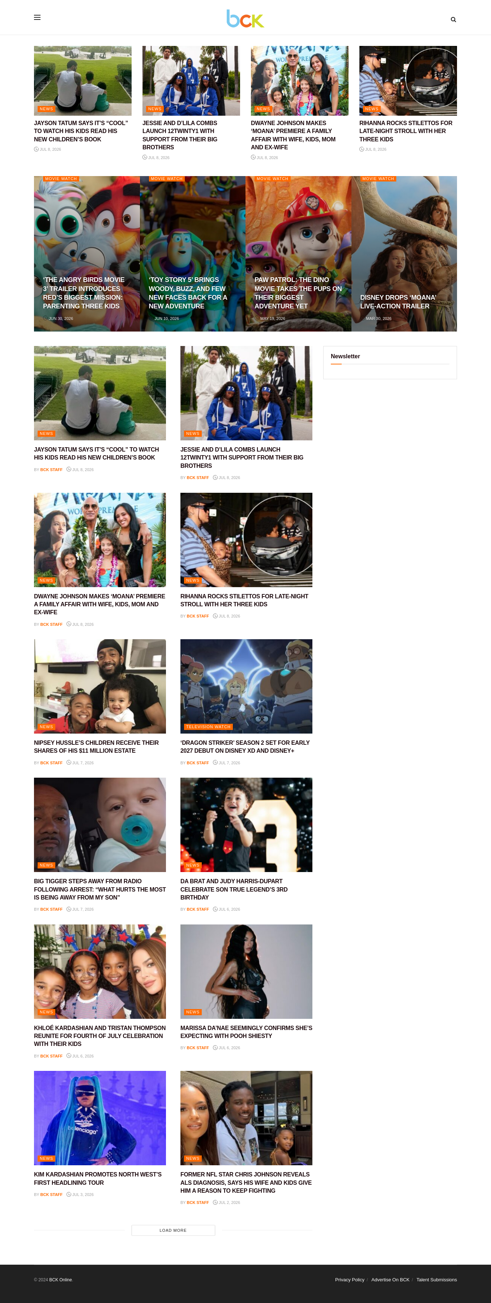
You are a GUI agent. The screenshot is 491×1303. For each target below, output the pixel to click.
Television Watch (208, 727)
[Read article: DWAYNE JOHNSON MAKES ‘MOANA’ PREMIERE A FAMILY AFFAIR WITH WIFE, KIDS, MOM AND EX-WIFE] (300, 81)
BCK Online (60, 1279)
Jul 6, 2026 (226, 909)
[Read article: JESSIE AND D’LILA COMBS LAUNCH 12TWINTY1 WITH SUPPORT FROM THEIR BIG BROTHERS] (191, 81)
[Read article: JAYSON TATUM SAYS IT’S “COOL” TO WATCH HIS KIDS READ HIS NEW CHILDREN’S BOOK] (83, 81)
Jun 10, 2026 (164, 318)
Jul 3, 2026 (80, 1194)
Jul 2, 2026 (226, 1202)
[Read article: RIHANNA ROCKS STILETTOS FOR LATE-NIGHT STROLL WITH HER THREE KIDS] (408, 81)
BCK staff (51, 469)
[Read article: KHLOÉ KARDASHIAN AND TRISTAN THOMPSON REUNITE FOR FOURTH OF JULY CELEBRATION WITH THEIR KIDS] (100, 971)
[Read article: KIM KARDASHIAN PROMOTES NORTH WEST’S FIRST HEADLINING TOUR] (100, 1118)
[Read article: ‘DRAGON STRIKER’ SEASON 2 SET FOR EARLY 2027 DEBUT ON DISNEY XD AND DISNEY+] (246, 686)
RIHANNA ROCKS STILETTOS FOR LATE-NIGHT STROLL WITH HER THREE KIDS (405, 131)
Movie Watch (61, 178)
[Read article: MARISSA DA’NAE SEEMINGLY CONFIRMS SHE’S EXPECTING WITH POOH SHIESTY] (246, 971)
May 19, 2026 (270, 318)
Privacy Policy (349, 1279)
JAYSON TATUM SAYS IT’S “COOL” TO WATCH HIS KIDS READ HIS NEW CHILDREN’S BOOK (81, 131)
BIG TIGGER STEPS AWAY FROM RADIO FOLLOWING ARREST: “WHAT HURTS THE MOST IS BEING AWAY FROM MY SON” (100, 889)
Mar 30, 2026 (376, 318)
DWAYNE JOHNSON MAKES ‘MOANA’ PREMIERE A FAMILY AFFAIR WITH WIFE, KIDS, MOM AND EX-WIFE (99, 604)
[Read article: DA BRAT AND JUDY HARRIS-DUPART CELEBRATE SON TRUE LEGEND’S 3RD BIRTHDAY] (246, 825)
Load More (173, 1230)
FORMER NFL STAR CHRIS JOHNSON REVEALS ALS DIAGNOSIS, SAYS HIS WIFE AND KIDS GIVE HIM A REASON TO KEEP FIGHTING (246, 1182)
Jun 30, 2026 (58, 318)
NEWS (46, 109)
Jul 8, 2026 (47, 149)
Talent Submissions (437, 1279)
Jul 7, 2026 (80, 763)
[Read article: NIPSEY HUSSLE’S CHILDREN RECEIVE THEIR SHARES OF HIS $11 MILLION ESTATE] (100, 686)
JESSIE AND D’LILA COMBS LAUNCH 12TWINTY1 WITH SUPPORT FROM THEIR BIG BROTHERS (241, 458)
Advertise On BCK (390, 1279)
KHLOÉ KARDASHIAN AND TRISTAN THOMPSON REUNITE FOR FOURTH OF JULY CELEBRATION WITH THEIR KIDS (100, 1036)
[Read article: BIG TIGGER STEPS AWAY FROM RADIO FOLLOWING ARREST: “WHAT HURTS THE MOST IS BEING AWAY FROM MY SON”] (100, 825)
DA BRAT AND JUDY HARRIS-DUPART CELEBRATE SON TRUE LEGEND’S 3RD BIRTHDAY (233, 889)
